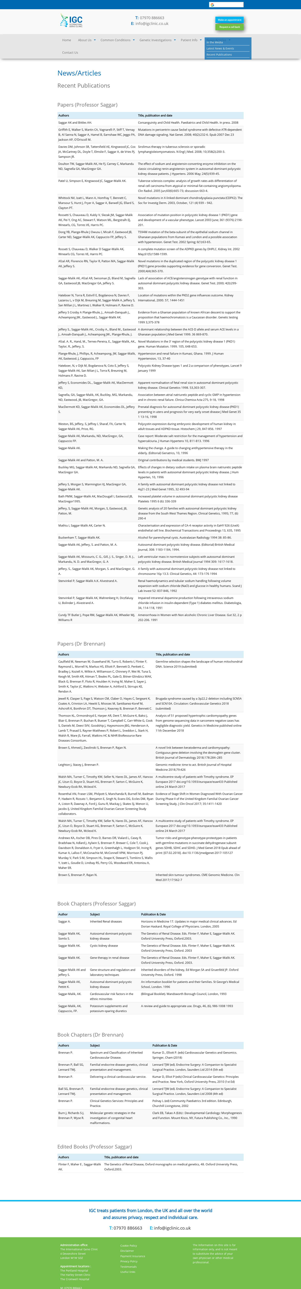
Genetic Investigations (147, 40)
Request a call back (225, 27)
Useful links (127, 1259)
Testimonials (128, 1253)
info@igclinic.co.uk (152, 23)
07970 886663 (152, 17)
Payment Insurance (132, 1243)
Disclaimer (127, 1238)
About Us (82, 40)
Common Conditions (111, 40)
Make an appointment (226, 16)
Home (66, 40)
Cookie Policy (128, 1232)
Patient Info (177, 40)
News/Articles (203, 40)
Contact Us (228, 40)
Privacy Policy (128, 1248)
